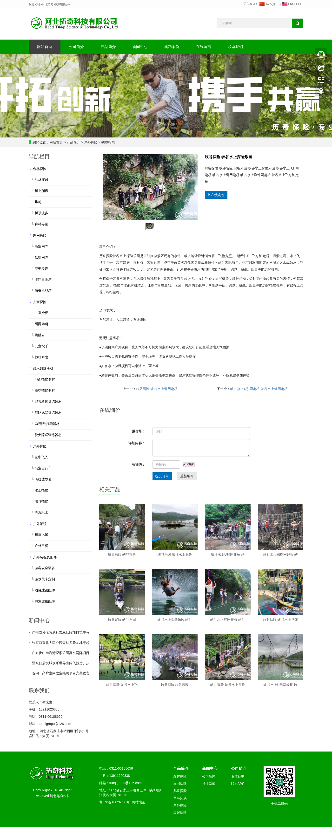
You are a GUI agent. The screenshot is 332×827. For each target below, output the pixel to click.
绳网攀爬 (41, 324)
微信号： (138, 431)
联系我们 (235, 47)
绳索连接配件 (45, 601)
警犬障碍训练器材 (48, 435)
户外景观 (39, 524)
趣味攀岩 (41, 357)
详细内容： (136, 443)
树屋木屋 (41, 535)
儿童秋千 (41, 346)
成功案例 (171, 47)
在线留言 (203, 47)
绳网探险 (39, 235)
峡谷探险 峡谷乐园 (175, 685)
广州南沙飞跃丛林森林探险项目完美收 (60, 633)
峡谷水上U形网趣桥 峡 (228, 554)
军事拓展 (180, 798)
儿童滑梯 (41, 313)
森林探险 (39, 169)
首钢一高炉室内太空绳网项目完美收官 (60, 673)
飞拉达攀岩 (43, 479)
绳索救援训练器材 (48, 401)
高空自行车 (43, 468)
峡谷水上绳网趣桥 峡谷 (227, 620)
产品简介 (108, 47)
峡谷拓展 (107, 142)
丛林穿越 (41, 180)
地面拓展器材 (45, 379)
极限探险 (180, 812)
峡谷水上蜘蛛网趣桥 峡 (280, 554)
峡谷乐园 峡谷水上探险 (175, 554)
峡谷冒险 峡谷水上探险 (227, 685)
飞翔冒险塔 (43, 279)
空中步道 (41, 268)
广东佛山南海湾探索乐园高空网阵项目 (60, 653)
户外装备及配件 (45, 557)
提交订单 (162, 476)
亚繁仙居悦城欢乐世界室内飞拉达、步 (60, 663)
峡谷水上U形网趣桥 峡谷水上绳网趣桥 (259, 389)
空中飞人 (41, 457)
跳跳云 (40, 335)
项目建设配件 (45, 590)
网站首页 (44, 47)
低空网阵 (41, 257)
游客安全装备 (45, 568)
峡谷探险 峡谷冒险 (122, 554)
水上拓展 (41, 490)
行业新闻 (209, 784)
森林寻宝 (41, 224)
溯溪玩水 (41, 512)
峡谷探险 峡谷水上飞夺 (280, 620)
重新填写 (187, 476)
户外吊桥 (41, 546)
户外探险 (91, 142)
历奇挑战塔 (43, 291)
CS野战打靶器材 (47, 424)
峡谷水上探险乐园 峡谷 (175, 620)
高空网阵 (41, 246)
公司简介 (76, 47)
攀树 (38, 202)
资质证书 (238, 776)
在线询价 (216, 195)
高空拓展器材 (45, 390)
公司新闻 (209, 776)
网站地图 (138, 802)
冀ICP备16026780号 (114, 802)
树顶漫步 (41, 213)
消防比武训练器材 (48, 413)
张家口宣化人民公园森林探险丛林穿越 (60, 643)
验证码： (138, 464)
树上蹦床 (41, 191)
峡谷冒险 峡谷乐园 (122, 620)
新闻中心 (140, 47)
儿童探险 (39, 302)
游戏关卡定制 (45, 579)
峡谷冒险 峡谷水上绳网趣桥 (157, 389)
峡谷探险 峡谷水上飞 (122, 685)
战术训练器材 (43, 368)
